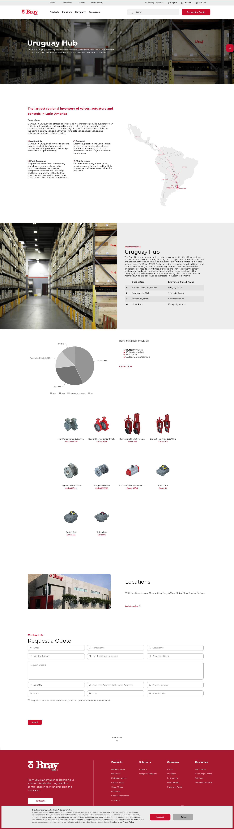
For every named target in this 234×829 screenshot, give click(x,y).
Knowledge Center (203, 773)
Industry (143, 769)
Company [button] (80, 12)
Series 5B (71, 535)
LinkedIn (186, 2)
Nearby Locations (154, 2)
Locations (171, 773)
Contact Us (67, 2)
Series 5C (102, 535)
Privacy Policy (128, 822)
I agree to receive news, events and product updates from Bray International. (69, 700)
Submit (35, 722)
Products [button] (54, 12)
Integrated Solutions (148, 773)
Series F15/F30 (101, 488)
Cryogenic (115, 800)
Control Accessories (120, 795)
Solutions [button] (67, 12)
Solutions (145, 762)
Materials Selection (203, 782)
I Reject (183, 817)
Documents (200, 769)
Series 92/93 (132, 488)
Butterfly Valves (118, 769)
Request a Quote (196, 12)
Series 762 (132, 441)
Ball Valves (115, 773)
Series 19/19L (71, 488)
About (52, 2)
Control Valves (117, 782)
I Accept (160, 817)
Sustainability (97, 2)
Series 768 (163, 441)
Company (173, 762)
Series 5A (163, 488)
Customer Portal (174, 786)
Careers (81, 2)
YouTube (201, 2)
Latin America (131, 606)
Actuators (115, 791)
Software (199, 778)
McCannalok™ (70, 441)
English (173, 2)
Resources (201, 762)
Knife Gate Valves (118, 778)
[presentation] (50, 711)
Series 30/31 (102, 441)
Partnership (172, 778)
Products (117, 762)
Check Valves (117, 786)
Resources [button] (94, 12)
